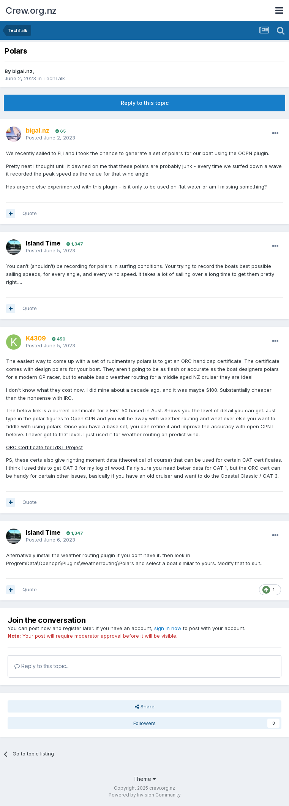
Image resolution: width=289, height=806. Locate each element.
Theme (144, 779)
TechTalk (54, 78)
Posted (50, 138)
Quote (29, 213)
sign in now (168, 628)
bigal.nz (22, 71)
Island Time (43, 243)
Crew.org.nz (31, 10)
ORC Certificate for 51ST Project (44, 447)
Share (145, 706)
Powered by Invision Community (145, 795)
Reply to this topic (145, 103)
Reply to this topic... (41, 666)
